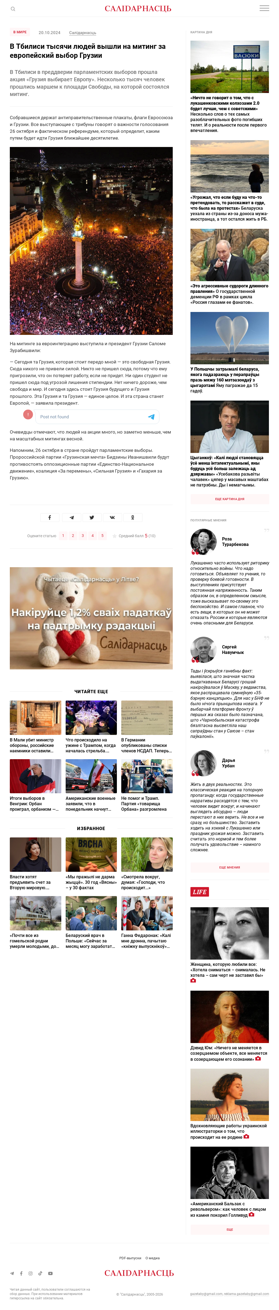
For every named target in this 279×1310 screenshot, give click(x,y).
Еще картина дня (230, 499)
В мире (19, 32)
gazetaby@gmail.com (206, 1294)
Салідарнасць (82, 32)
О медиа (152, 1258)
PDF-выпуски (130, 1258)
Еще (230, 1229)
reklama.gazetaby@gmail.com (246, 1294)
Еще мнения (229, 867)
